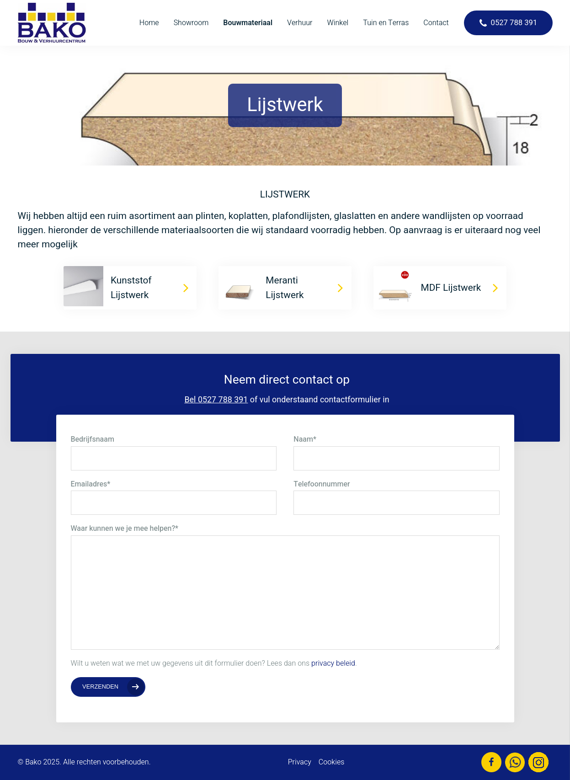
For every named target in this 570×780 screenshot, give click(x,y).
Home (149, 22)
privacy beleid (333, 663)
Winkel (338, 22)
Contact (435, 22)
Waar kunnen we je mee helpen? (125, 528)
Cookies (332, 762)
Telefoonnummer (321, 484)
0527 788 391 (514, 22)
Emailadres (91, 484)
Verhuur (299, 22)
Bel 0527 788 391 (216, 400)
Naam (304, 439)
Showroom (191, 22)
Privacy (299, 762)
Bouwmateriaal (247, 22)
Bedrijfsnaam (92, 439)
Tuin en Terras (386, 22)
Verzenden (100, 686)
